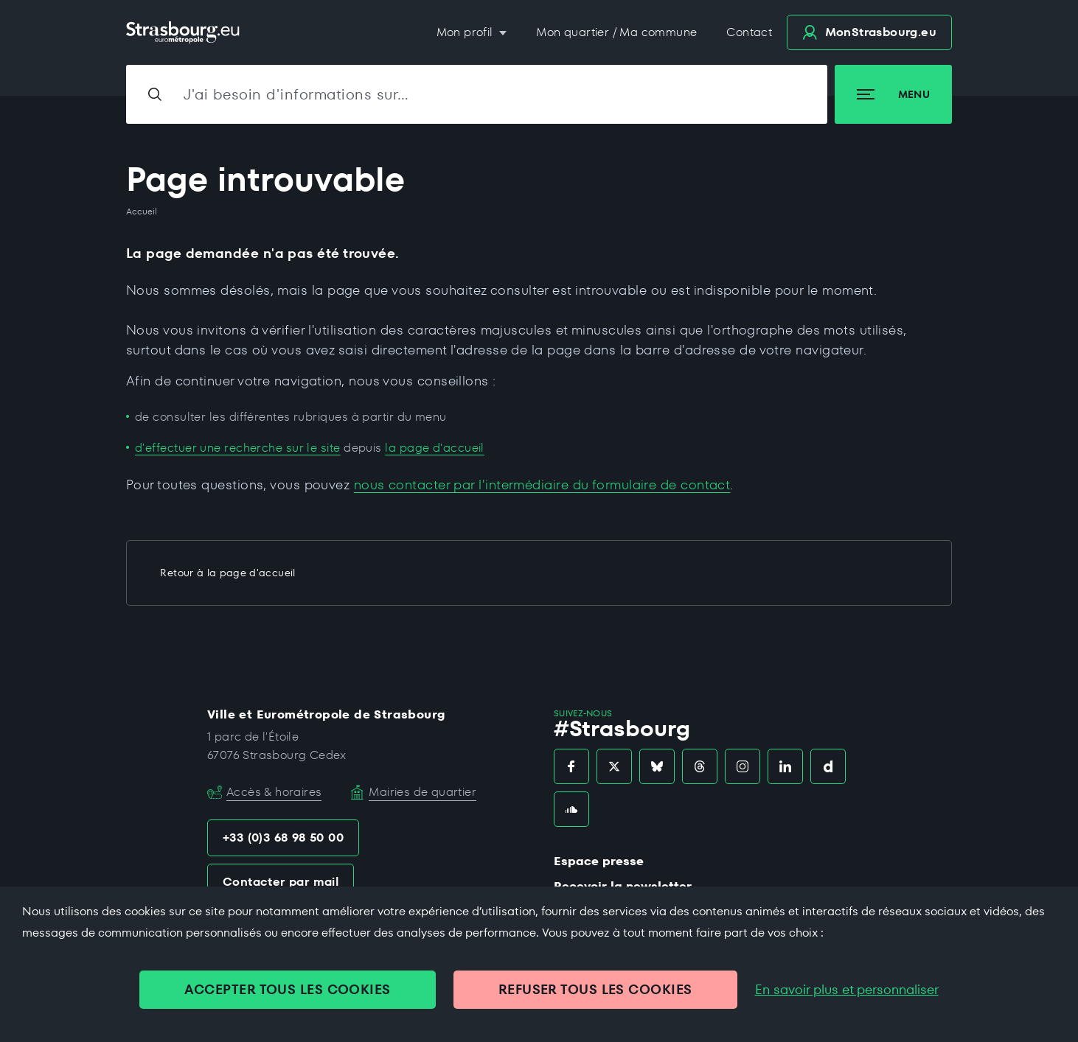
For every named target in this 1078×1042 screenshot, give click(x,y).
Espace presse (599, 861)
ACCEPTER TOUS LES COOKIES (287, 989)
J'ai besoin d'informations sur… (296, 94)
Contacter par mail (280, 881)
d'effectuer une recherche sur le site (238, 447)
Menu (893, 94)
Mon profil (466, 32)
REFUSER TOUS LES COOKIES (595, 989)
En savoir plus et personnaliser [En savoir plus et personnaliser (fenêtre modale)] (847, 990)
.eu (869, 32)
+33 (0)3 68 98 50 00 (283, 837)
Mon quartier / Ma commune (616, 32)
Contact (749, 32)
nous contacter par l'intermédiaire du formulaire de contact (542, 484)
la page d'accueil (434, 447)
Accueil (141, 211)
